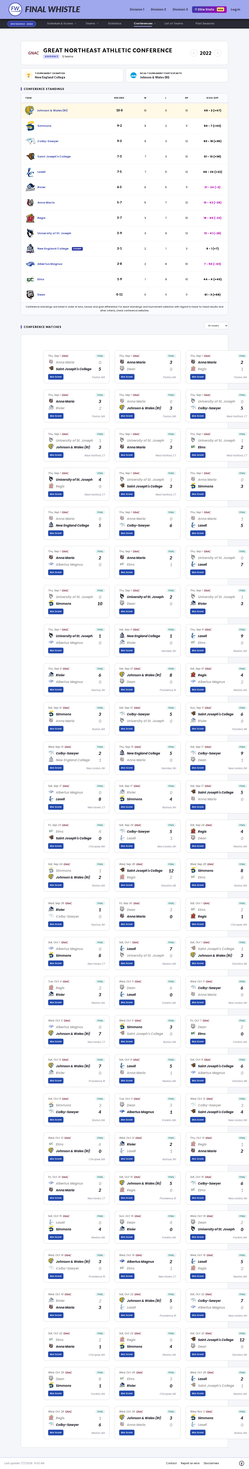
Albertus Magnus (49, 264)
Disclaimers (211, 1463)
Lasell (41, 172)
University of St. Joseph (54, 233)
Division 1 (137, 9)
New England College (53, 249)
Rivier (41, 187)
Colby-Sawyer (48, 141)
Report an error (190, 1463)
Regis (41, 218)
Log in (235, 9)
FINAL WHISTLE (52, 9)
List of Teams (174, 23)
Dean (41, 295)
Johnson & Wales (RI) (52, 110)
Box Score (56, 376)
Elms (40, 279)
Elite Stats (209, 9)
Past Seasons (205, 23)
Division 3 (180, 9)
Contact (171, 1463)
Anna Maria (46, 203)
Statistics (114, 23)
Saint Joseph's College (54, 157)
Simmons (44, 126)
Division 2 (158, 9)
